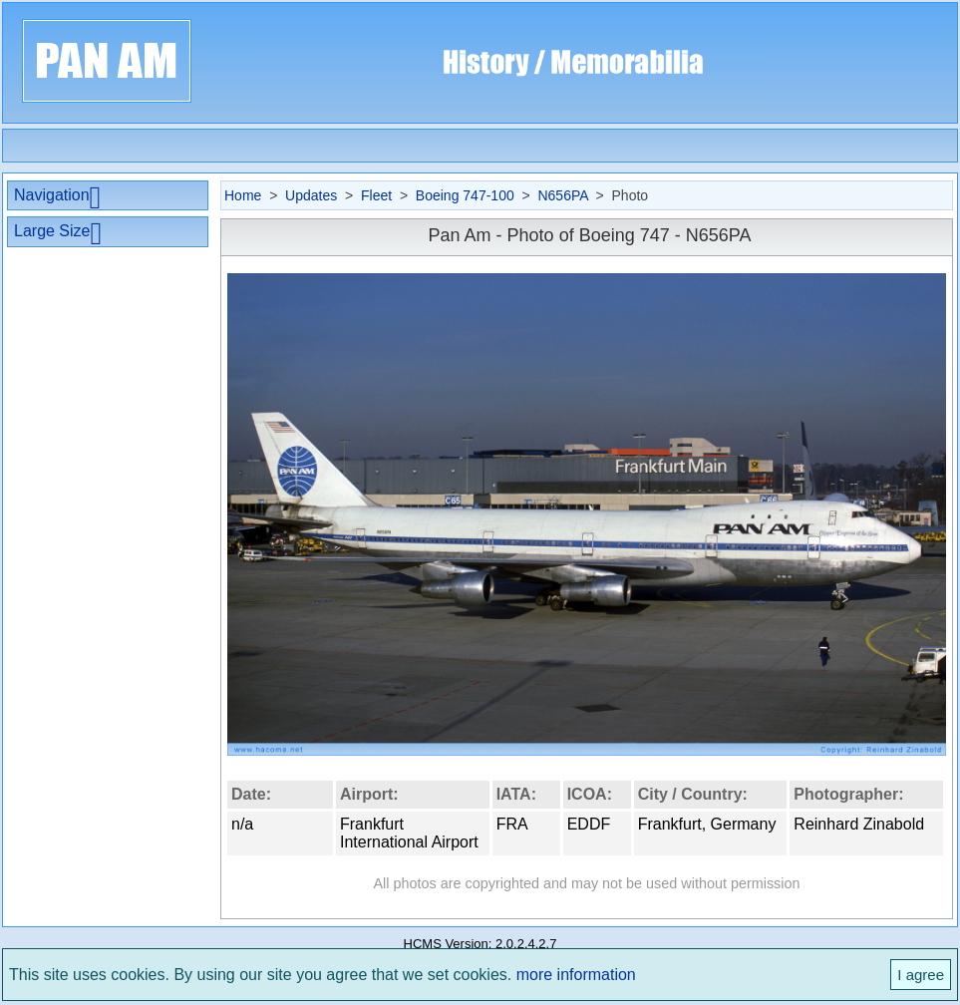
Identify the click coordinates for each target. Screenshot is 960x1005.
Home (242, 195)
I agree (920, 974)
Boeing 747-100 (465, 195)
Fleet (376, 195)
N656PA (562, 195)
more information (576, 974)
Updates (311, 195)
